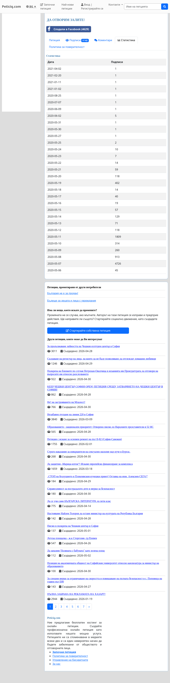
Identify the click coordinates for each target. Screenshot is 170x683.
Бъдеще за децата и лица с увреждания (71, 300)
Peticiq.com (11, 6)
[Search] (142, 6)
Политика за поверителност (67, 47)
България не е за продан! (62, 293)
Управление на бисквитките (70, 660)
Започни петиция (47, 6)
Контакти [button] (115, 4)
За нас (56, 664)
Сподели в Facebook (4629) (67, 29)
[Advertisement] (21, 62)
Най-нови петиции (67, 6)
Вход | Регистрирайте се (92, 6)
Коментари (103, 40)
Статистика (126, 40)
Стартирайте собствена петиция (88, 330)
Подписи (77, 40)
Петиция (54, 40)
